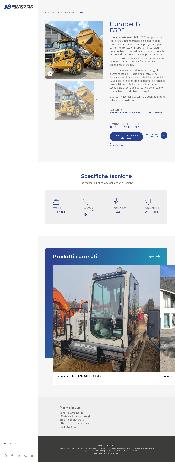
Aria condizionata (117, 112)
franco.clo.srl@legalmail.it (144, 449)
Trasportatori (70, 12)
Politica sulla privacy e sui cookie (106, 453)
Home (47, 12)
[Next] (97, 100)
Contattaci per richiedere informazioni (126, 136)
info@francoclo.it (123, 449)
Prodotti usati (57, 12)
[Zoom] (50, 73)
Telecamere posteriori (134, 112)
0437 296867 (92, 449)
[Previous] (52, 100)
